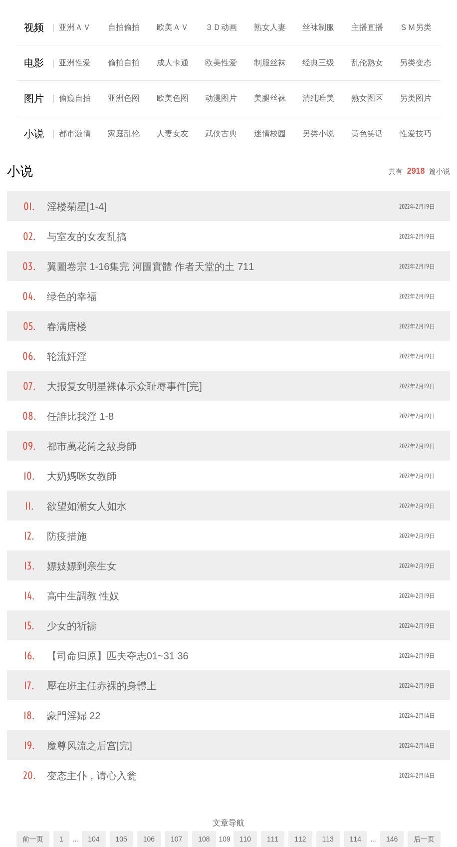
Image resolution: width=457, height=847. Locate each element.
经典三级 (318, 62)
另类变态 (416, 62)
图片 (34, 98)
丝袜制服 (318, 27)
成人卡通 (173, 62)
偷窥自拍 (75, 98)
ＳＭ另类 (416, 27)
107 (176, 839)
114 (355, 839)
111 (272, 839)
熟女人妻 (270, 27)
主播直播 (367, 27)
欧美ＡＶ (173, 27)
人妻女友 (173, 133)
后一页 (424, 839)
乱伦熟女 (367, 62)
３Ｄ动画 (221, 27)
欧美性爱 (221, 62)
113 (328, 839)
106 (149, 839)
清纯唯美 (318, 98)
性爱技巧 (416, 133)
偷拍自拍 (124, 62)
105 (121, 839)
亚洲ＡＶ (75, 27)
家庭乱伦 (124, 133)
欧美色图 (173, 98)
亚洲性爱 (75, 62)
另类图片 (416, 98)
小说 (34, 133)
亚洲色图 (124, 98)
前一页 (32, 839)
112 (300, 839)
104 (93, 839)
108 (204, 839)
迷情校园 (270, 133)
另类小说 (318, 133)
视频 (34, 27)
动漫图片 (221, 98)
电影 (34, 62)
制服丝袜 (270, 62)
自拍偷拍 (124, 27)
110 (245, 839)
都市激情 (75, 133)
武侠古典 (221, 133)
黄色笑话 (367, 133)
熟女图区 (367, 98)
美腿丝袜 (270, 98)
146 (392, 839)
